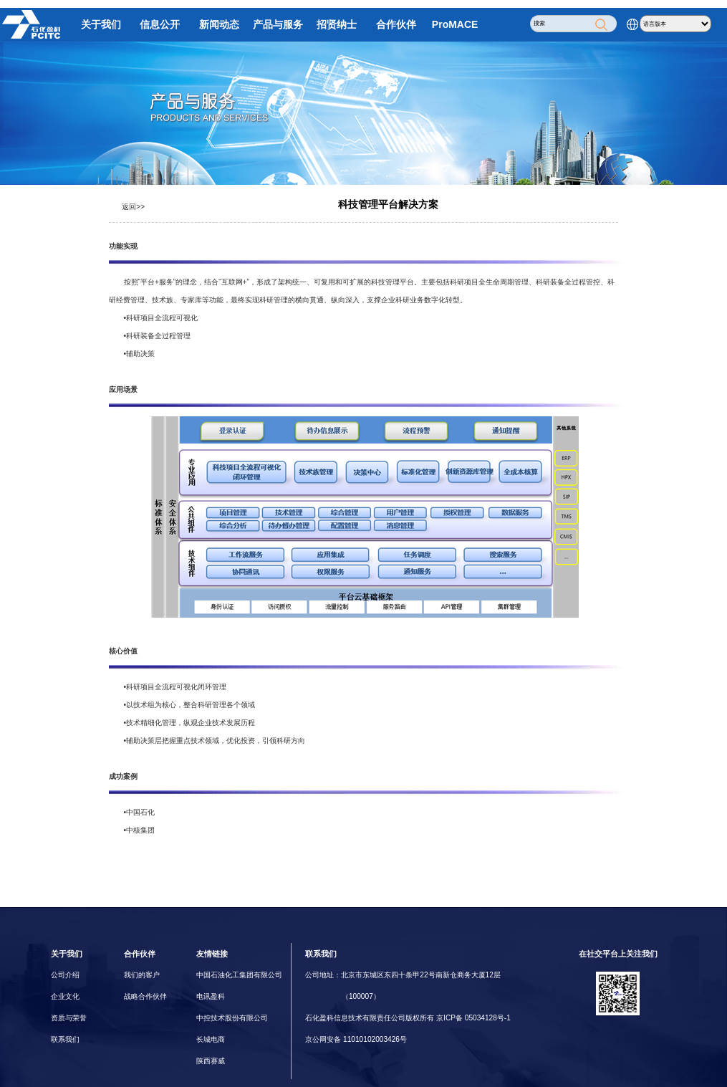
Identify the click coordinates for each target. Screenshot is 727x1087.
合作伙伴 (396, 24)
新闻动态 (219, 24)
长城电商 (210, 1039)
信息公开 (160, 24)
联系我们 (65, 1039)
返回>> (133, 207)
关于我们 (101, 24)
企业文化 (65, 996)
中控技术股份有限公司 (232, 1018)
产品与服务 (278, 24)
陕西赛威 (210, 1061)
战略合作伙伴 (145, 996)
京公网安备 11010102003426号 (356, 1039)
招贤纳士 (337, 24)
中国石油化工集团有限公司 (239, 975)
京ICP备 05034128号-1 (473, 1018)
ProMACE (455, 24)
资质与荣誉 (69, 1018)
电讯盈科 (210, 996)
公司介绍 (65, 975)
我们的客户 (142, 975)
